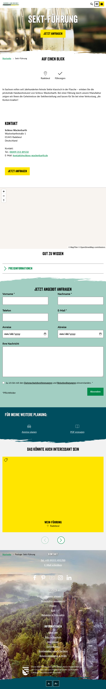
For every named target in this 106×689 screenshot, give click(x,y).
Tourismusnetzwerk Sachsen (53, 651)
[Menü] (96, 4)
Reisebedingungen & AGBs (53, 655)
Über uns (53, 632)
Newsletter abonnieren (53, 601)
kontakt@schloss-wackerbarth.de (30, 155)
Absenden (95, 391)
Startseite (6, 58)
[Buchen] (101, 4)
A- (49, 683)
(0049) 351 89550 (19, 151)
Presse (53, 605)
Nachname (65, 293)
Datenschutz (53, 646)
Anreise (6, 327)
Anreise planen (53, 596)
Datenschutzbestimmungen (38, 382)
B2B (53, 610)
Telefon (6, 310)
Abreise (62, 327)
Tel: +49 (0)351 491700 (53, 560)
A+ (56, 683)
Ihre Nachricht (10, 343)
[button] (52, 34)
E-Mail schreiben (53, 565)
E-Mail (62, 310)
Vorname (8, 293)
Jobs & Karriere (53, 637)
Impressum (53, 641)
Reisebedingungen (66, 382)
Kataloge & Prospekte (53, 615)
